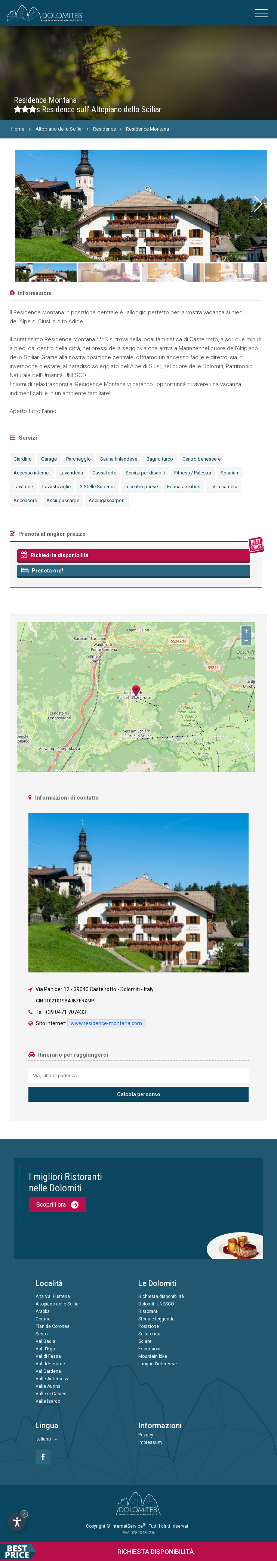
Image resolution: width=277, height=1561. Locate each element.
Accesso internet (31, 473)
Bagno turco (160, 459)
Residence (104, 129)
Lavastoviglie (56, 486)
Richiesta (97, 1551)
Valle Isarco (48, 1401)
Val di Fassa (48, 1356)
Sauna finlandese (118, 459)
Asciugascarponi (107, 500)
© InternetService (126, 1526)
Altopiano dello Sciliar (59, 129)
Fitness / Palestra (192, 473)
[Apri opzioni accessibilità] (16, 1521)
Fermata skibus (183, 486)
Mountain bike (152, 1356)
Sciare (144, 1341)
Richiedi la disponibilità (55, 555)
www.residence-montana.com (106, 1023)
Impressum (150, 1442)
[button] (258, 204)
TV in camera (223, 486)
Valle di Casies (51, 1393)
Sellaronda (149, 1334)
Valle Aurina (48, 1386)
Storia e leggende (156, 1319)
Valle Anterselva (53, 1378)
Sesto (41, 1334)
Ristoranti (148, 1311)
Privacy (145, 1435)
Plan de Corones (53, 1326)
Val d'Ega (45, 1348)
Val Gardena (48, 1371)
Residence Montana (147, 129)
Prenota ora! (42, 570)
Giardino (22, 459)
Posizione (148, 1326)
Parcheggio (78, 459)
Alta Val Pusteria (53, 1296)
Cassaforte (104, 473)
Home (17, 129)
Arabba (43, 1311)
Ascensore (25, 500)
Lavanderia (71, 473)
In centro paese (141, 486)
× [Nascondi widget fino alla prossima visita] (24, 1513)
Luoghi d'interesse (157, 1363)
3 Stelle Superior (97, 486)
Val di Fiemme (50, 1363)
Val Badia (45, 1341)
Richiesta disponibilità (161, 1296)
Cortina (43, 1319)
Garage (49, 459)
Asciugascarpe (62, 500)
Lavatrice (23, 486)
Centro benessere (201, 459)
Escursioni (149, 1348)
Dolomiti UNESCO (156, 1304)
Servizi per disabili (145, 473)
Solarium (230, 473)
